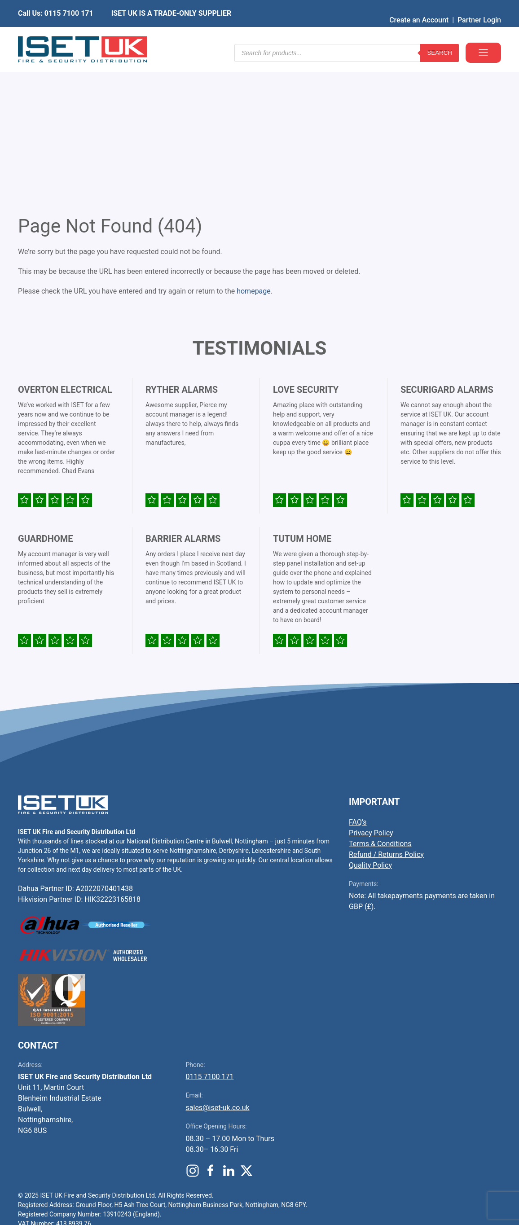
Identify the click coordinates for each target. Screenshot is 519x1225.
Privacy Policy (371, 696)
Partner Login (479, 6)
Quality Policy (370, 728)
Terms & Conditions (380, 707)
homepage (254, 154)
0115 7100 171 (210, 940)
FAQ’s (357, 685)
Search (439, 35)
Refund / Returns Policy (386, 718)
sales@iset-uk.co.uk (218, 971)
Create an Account (419, 6)
